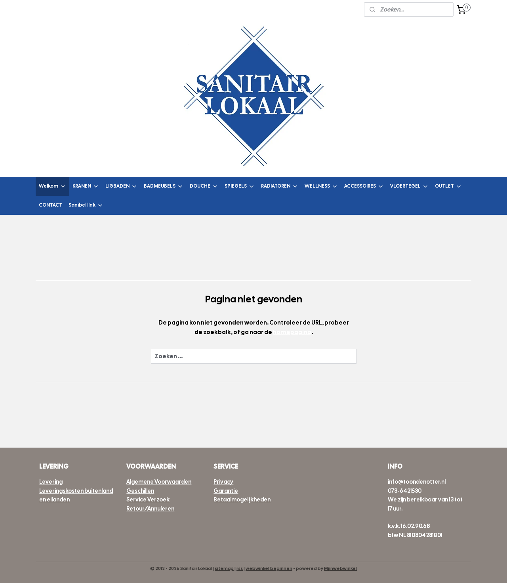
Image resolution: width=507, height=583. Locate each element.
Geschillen (140, 490)
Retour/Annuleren (150, 508)
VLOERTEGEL (409, 186)
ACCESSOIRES (364, 186)
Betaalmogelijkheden (242, 499)
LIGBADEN (121, 186)
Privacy (223, 481)
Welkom (52, 186)
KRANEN (85, 186)
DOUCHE (204, 186)
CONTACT (50, 205)
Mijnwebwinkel (340, 568)
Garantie (225, 490)
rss (239, 568)
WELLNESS (321, 186)
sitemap (224, 568)
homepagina (292, 332)
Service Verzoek (148, 499)
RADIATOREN (279, 186)
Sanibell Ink (86, 205)
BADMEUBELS (163, 186)
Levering (51, 481)
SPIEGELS (240, 186)
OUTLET (448, 186)
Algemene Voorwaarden (158, 481)
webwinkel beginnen (269, 568)
